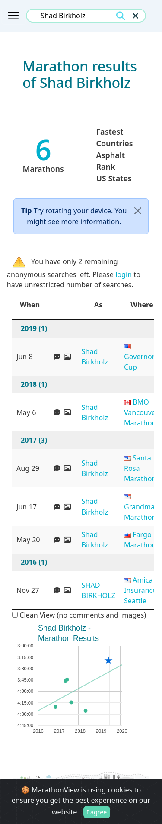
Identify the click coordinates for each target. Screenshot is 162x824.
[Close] (137, 211)
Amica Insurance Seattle (140, 590)
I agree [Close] (97, 815)
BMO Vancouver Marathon (141, 412)
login (123, 274)
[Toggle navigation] (13, 15)
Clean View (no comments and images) (79, 615)
